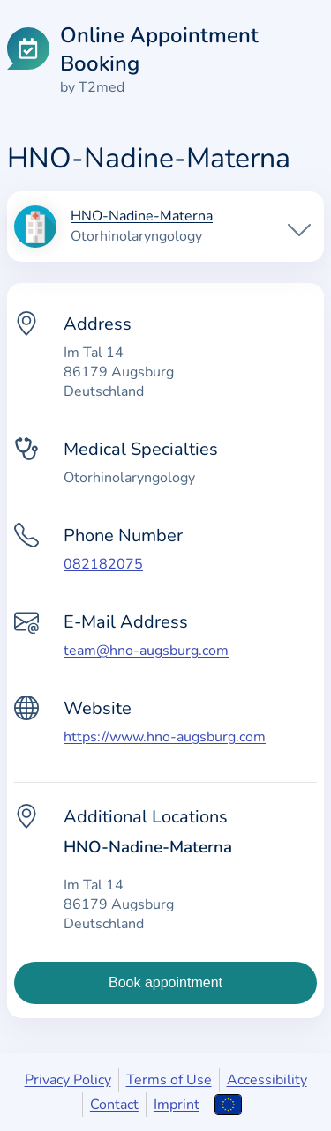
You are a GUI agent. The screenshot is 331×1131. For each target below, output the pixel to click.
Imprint (176, 1104)
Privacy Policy (68, 1080)
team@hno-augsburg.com (146, 650)
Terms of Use (169, 1080)
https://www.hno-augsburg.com (165, 737)
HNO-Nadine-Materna (142, 217)
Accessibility (267, 1080)
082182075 (103, 564)
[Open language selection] (228, 1104)
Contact (114, 1104)
